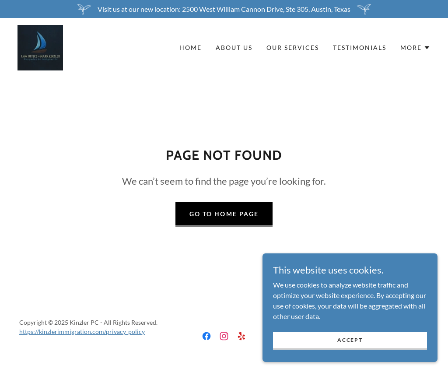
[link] (40, 46)
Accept (349, 340)
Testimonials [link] (359, 47)
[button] (415, 47)
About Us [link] (234, 47)
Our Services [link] (292, 47)
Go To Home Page (223, 214)
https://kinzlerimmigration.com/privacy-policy (82, 331)
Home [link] (190, 47)
